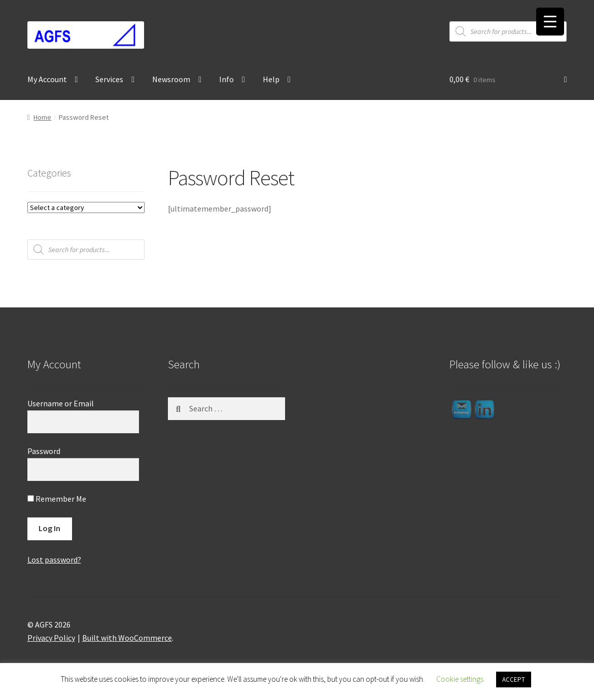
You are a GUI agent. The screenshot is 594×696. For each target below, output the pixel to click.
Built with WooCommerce (127, 638)
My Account (47, 79)
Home (42, 117)
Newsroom (171, 79)
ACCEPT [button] (513, 679)
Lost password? (54, 559)
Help (271, 79)
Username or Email (60, 403)
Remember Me (56, 499)
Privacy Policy (51, 638)
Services (109, 79)
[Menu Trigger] (550, 22)
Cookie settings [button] (459, 679)
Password (43, 451)
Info (226, 79)
